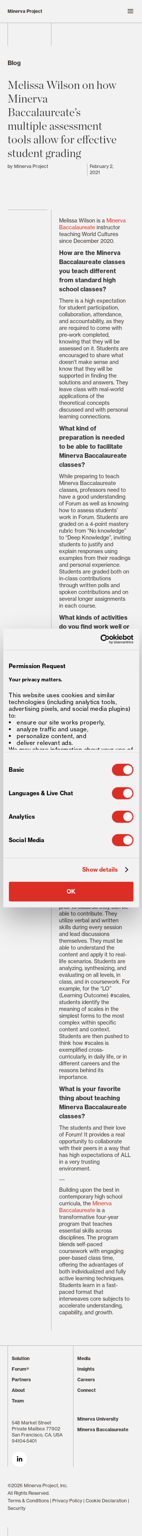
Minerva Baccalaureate (92, 224)
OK (71, 891)
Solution (21, 1358)
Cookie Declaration (106, 1500)
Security (16, 1508)
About (18, 1390)
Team (18, 1401)
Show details (100, 869)
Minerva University (98, 1419)
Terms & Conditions (28, 1500)
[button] (104, 11)
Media (84, 1358)
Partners (21, 1379)
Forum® (20, 1369)
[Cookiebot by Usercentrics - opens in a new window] (101, 639)
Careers (86, 1379)
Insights (85, 1369)
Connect (86, 1390)
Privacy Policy (67, 1500)
